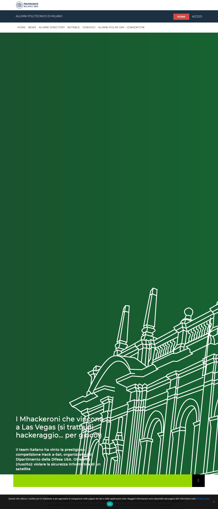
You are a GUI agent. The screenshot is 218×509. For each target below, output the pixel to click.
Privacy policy (202, 498)
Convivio (88, 27)
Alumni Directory (52, 27)
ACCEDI (197, 16)
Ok (109, 504)
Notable (74, 27)
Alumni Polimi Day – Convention (121, 27)
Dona (181, 16)
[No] (213, 501)
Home (21, 27)
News (32, 27)
